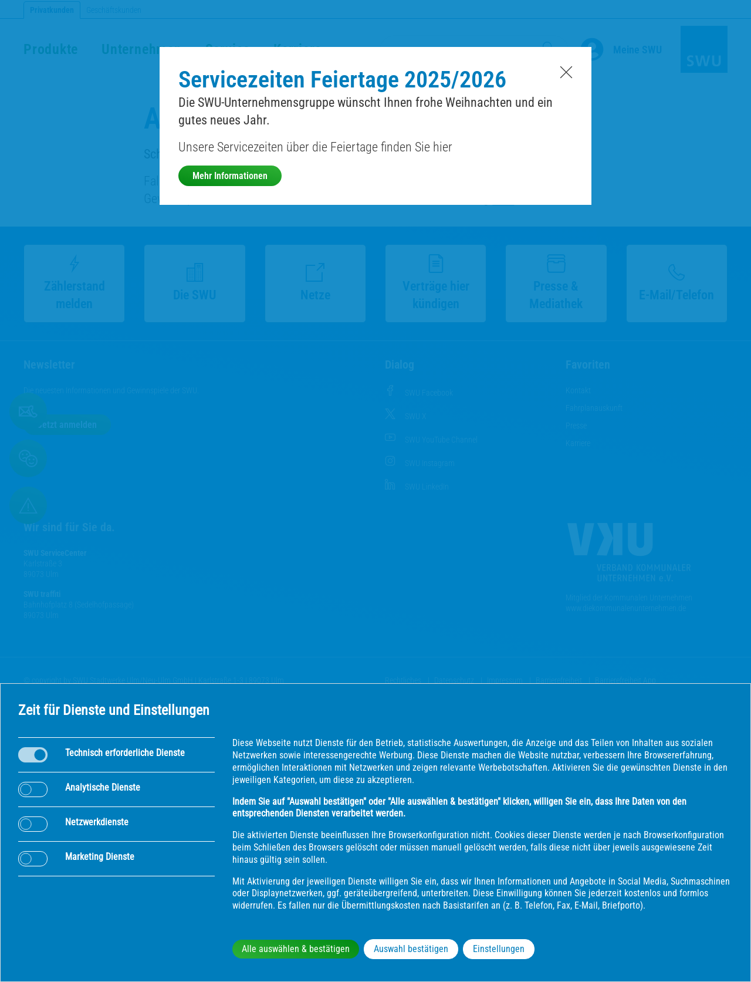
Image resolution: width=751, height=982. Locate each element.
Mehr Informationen (230, 175)
